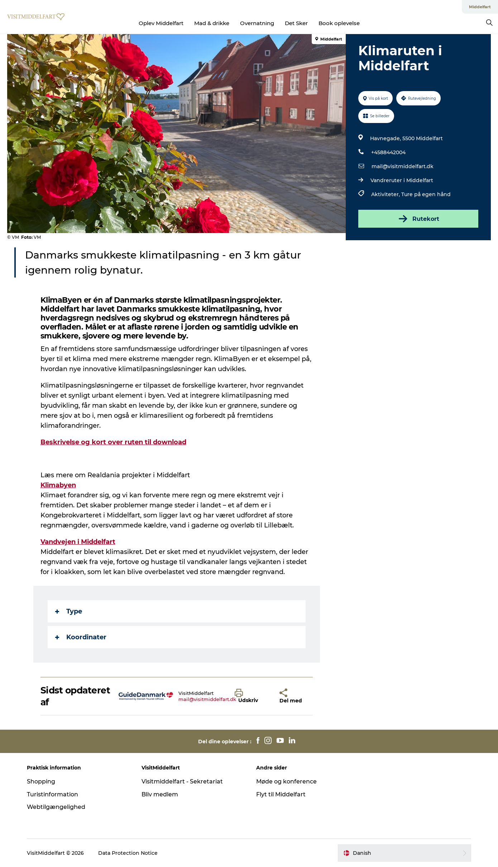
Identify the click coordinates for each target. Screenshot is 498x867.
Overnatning (257, 23)
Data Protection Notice (128, 853)
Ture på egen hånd (426, 194)
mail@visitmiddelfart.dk (403, 166)
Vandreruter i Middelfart (401, 180)
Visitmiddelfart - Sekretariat (182, 781)
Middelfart (480, 6)
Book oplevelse (339, 23)
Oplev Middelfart (161, 23)
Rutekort (418, 218)
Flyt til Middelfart (281, 794)
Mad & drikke (211, 23)
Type (68, 611)
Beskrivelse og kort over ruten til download (113, 442)
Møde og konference (286, 781)
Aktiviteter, (386, 194)
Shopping (41, 781)
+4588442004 (388, 152)
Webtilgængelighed (56, 807)
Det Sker (296, 23)
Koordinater (80, 637)
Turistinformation (52, 794)
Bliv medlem (160, 794)
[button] (252, 696)
